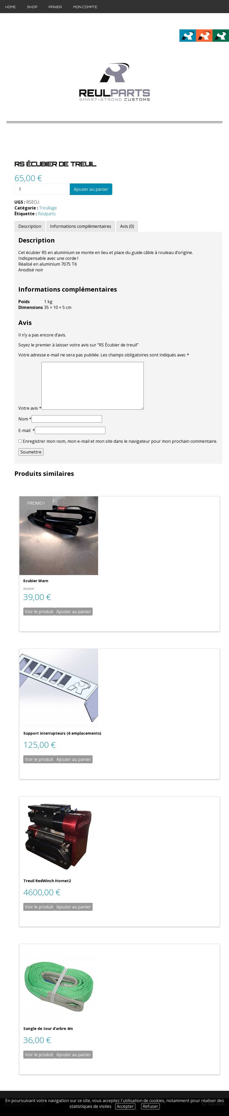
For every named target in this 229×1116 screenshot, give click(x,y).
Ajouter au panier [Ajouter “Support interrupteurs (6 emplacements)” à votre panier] (73, 759)
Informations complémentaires (80, 226)
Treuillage (48, 208)
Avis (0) (127, 226)
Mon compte (85, 7)
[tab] (29, 226)
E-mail (26, 430)
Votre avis (29, 408)
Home (10, 7)
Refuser (150, 1106)
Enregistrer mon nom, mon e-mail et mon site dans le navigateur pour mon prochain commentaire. (120, 441)
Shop (32, 7)
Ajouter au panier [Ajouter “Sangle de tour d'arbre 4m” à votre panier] (73, 1054)
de (225, 21)
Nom (24, 419)
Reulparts (47, 214)
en (216, 21)
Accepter (125, 1106)
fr (207, 21)
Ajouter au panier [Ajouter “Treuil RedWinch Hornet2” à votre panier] (73, 907)
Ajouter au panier (91, 189)
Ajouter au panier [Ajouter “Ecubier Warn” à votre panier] (73, 611)
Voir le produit (39, 611)
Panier (55, 7)
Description (29, 226)
